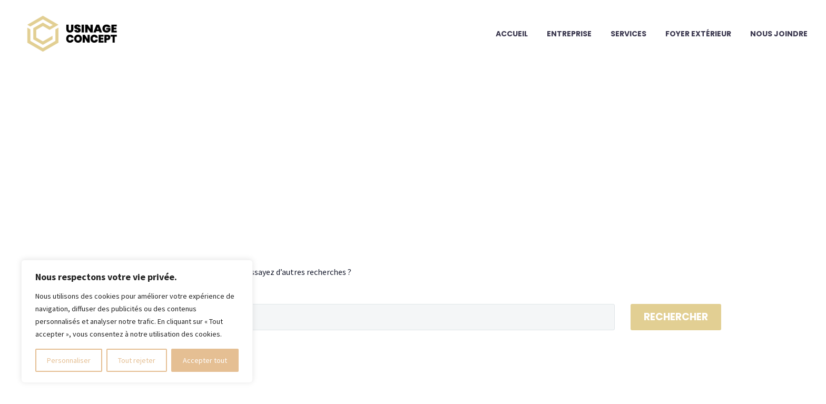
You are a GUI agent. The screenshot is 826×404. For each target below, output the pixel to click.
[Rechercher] (360, 317)
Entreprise (569, 33)
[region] (137, 321)
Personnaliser (69, 360)
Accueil (512, 33)
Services (628, 33)
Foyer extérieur (698, 33)
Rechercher (676, 317)
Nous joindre (779, 33)
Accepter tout (205, 360)
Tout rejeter (136, 360)
